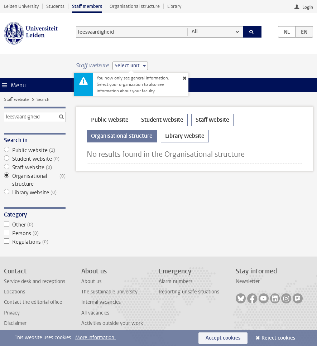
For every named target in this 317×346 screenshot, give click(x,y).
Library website (35, 192)
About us (91, 281)
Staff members (87, 6)
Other (35, 225)
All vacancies (95, 313)
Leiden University (21, 6)
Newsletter (248, 281)
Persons (35, 233)
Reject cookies (278, 338)
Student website (35, 159)
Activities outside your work (112, 323)
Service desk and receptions (34, 281)
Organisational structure (135, 6)
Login (307, 7)
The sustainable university (109, 291)
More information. (95, 337)
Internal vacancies (101, 302)
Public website (35, 150)
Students (55, 6)
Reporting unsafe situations (189, 291)
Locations (14, 291)
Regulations (35, 242)
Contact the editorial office (33, 302)
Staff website (16, 99)
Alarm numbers (175, 281)
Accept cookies (223, 338)
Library (174, 6)
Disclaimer (15, 323)
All (195, 31)
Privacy (12, 313)
